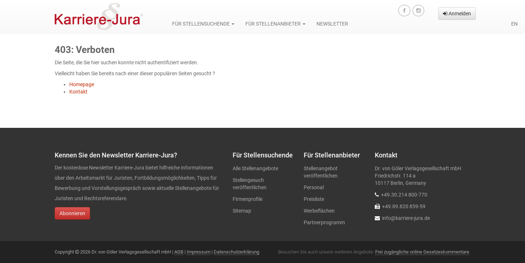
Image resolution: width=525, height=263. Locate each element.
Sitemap (242, 211)
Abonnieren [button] (72, 213)
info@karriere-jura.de (406, 218)
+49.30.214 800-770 (404, 195)
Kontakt (78, 92)
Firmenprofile (247, 199)
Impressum (198, 252)
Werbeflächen (319, 211)
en (514, 24)
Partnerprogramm (324, 222)
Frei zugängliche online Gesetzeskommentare (422, 252)
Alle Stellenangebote (255, 168)
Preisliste (314, 199)
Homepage (81, 84)
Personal (314, 187)
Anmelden (457, 13)
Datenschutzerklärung (236, 252)
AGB (178, 252)
